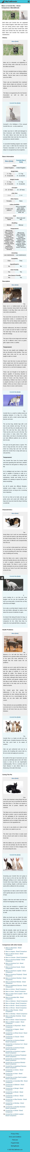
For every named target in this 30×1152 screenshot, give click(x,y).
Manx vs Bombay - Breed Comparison (16, 1013)
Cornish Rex (13, 103)
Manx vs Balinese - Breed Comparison (16, 1001)
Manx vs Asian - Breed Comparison (16, 991)
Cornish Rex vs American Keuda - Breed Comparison (15, 1048)
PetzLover (15, 1140)
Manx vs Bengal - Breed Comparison (16, 1003)
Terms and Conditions (15, 1136)
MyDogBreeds (15, 1146)
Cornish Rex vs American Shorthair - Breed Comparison (16, 1059)
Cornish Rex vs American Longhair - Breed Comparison (16, 1052)
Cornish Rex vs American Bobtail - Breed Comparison (15, 1041)
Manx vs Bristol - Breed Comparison (16, 1019)
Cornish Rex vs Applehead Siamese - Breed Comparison (16, 1067)
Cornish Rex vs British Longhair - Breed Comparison (15, 1114)
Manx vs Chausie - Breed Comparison (16, 957)
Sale (16, 41)
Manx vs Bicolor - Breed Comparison (16, 1005)
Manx (13, 41)
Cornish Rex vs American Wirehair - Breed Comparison (16, 1063)
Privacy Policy (15, 1133)
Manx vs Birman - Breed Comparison (16, 1007)
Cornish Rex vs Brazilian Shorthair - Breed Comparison (16, 1107)
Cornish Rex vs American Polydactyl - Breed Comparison (16, 1055)
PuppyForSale (15, 1143)
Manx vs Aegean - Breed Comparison (16, 951)
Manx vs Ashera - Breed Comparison (16, 989)
